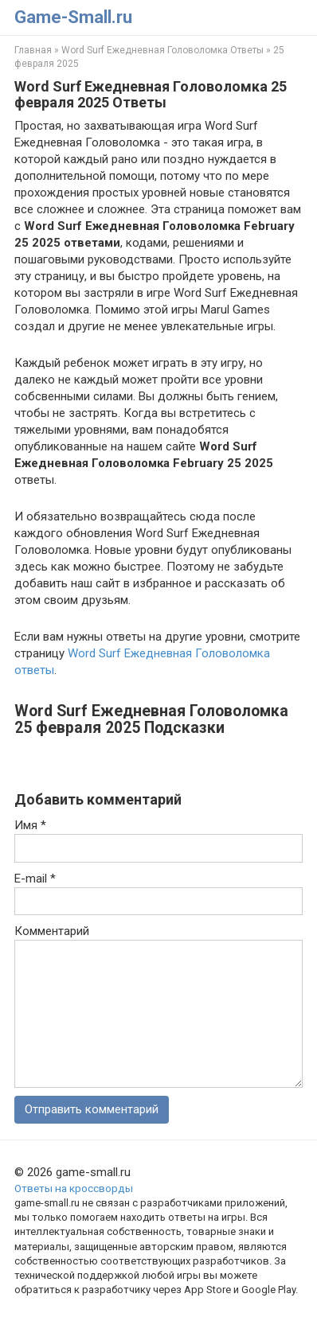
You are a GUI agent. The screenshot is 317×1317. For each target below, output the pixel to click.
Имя (30, 825)
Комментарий (51, 931)
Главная (33, 50)
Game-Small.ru (73, 17)
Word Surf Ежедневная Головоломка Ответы (162, 50)
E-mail (35, 878)
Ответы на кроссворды (73, 1188)
